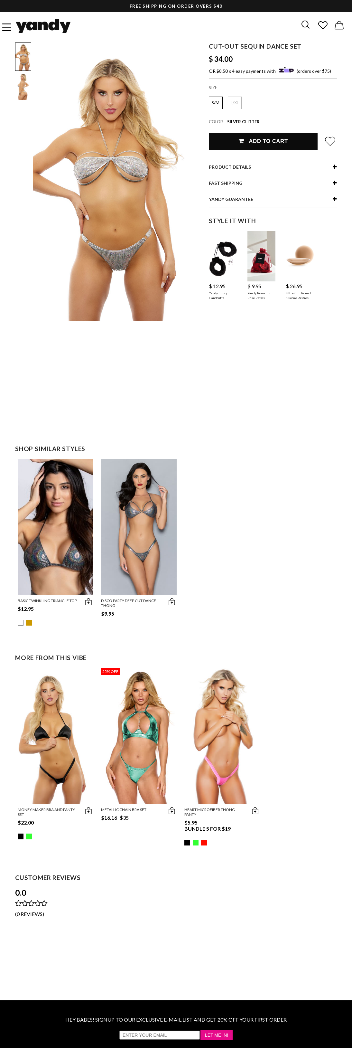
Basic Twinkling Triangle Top (47, 600)
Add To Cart (263, 141)
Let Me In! (216, 1035)
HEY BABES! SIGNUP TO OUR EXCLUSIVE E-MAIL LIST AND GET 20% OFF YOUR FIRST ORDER (176, 1019)
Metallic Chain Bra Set (123, 809)
